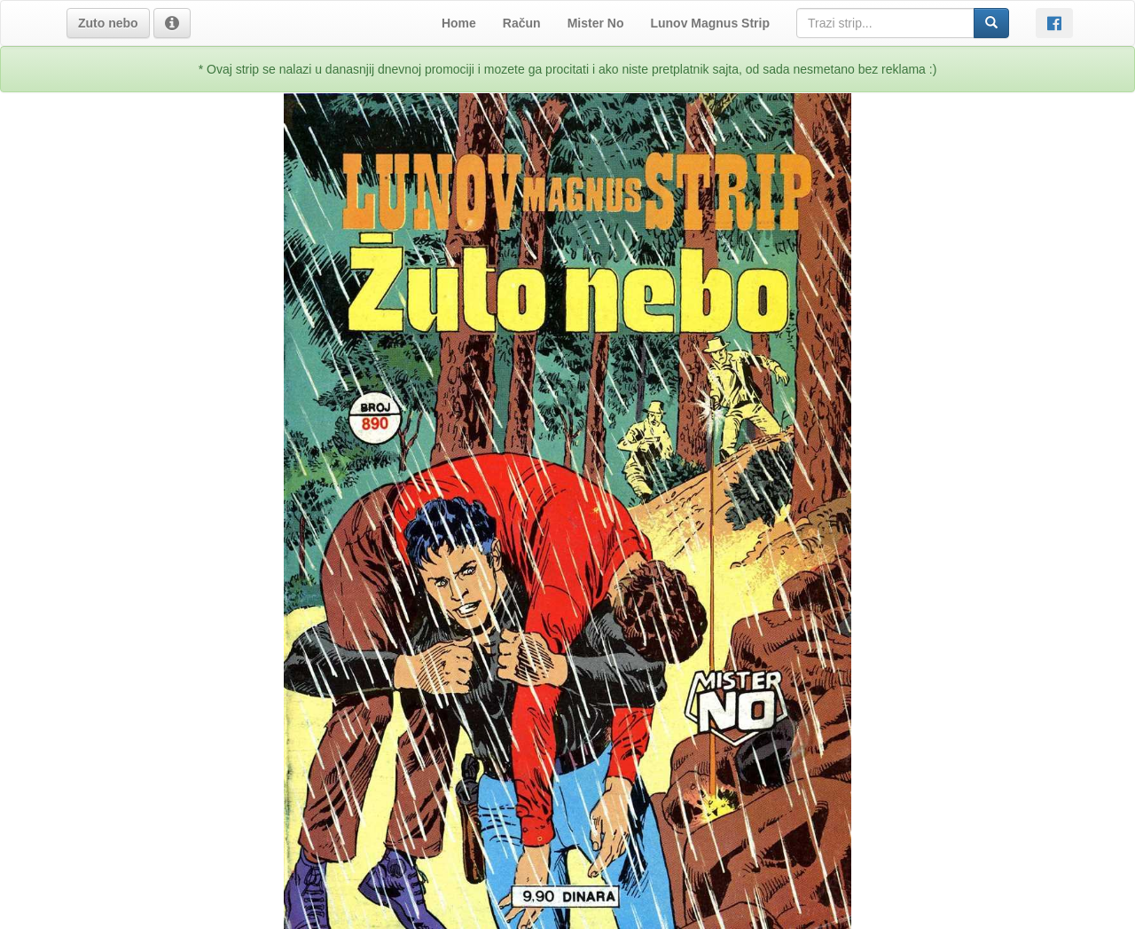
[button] (108, 23)
